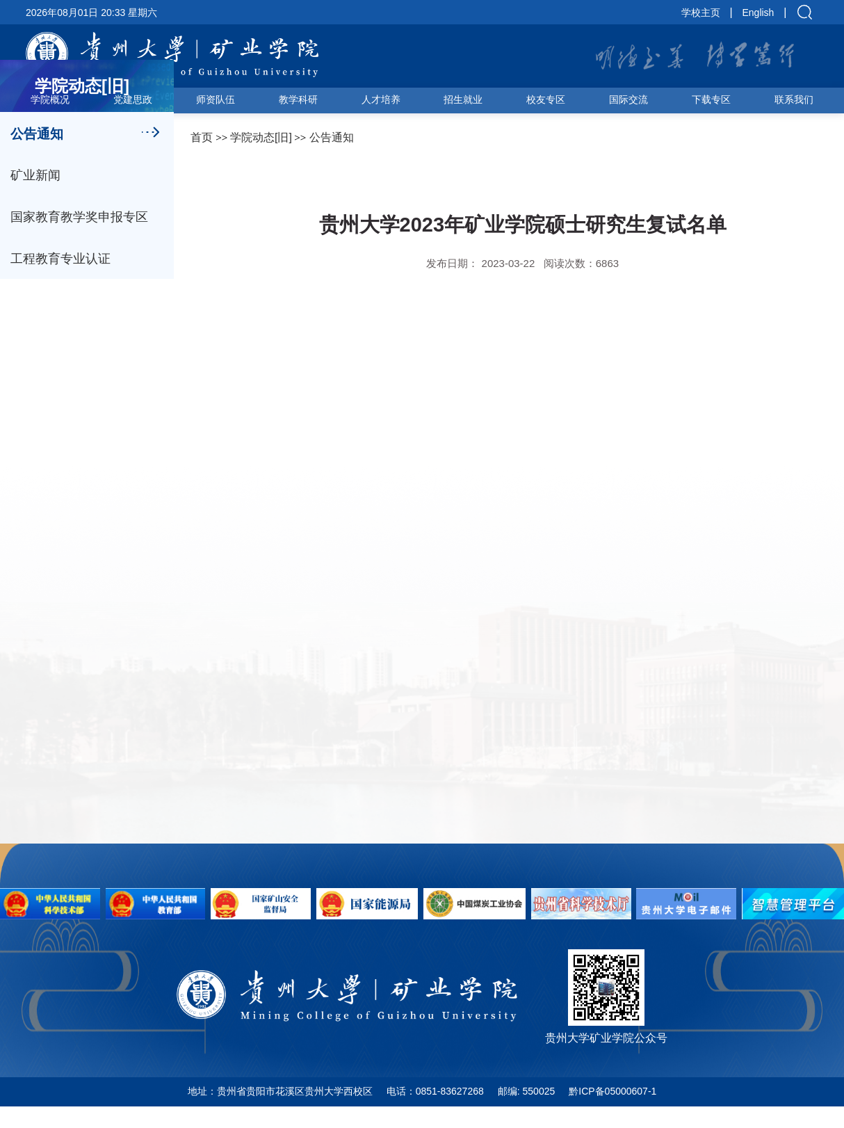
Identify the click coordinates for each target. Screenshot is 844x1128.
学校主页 (700, 12)
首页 (201, 137)
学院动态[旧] (261, 137)
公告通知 (331, 137)
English (758, 12)
